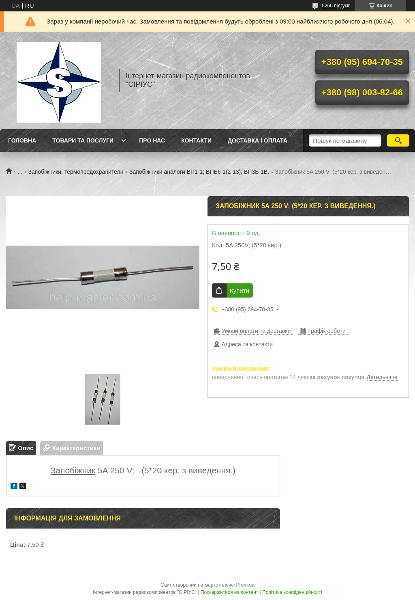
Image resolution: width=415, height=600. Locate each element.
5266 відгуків (336, 6)
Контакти (196, 140)
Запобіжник (73, 470)
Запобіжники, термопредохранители (76, 171)
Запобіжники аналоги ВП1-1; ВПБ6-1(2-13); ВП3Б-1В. (199, 171)
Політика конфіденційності (292, 592)
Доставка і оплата (257, 140)
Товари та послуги (82, 140)
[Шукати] (398, 140)
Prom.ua (245, 585)
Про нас (152, 140)
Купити (239, 290)
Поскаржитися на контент (229, 592)
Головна (22, 140)
